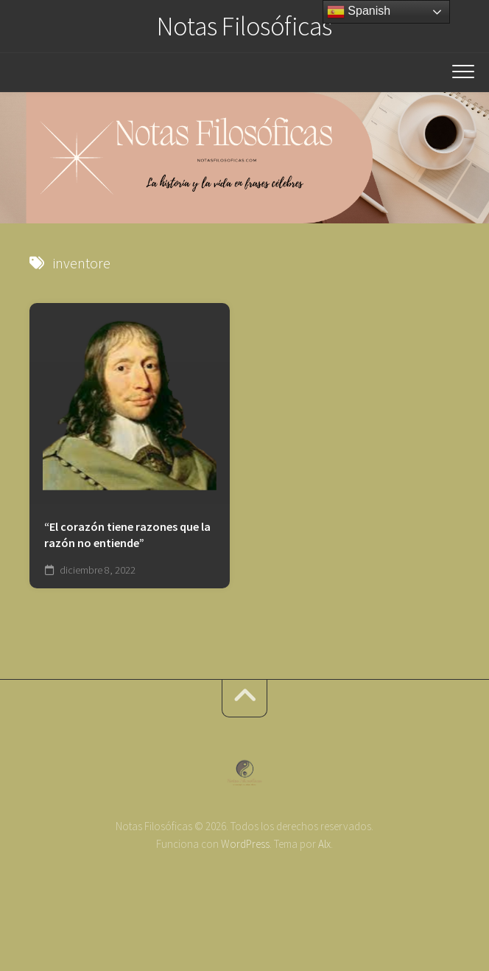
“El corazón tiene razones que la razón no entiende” (127, 535)
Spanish (358, 12)
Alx (324, 844)
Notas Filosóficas (244, 26)
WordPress (245, 844)
